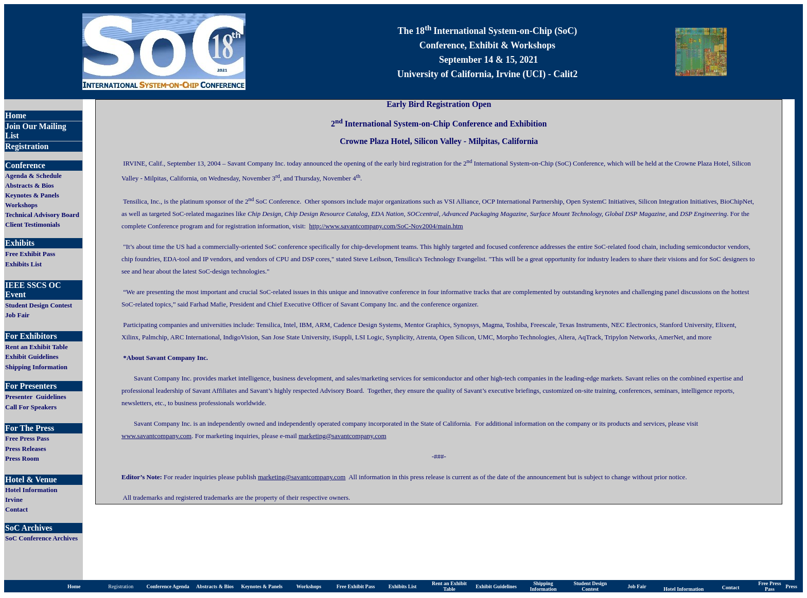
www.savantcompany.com (156, 436)
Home (74, 586)
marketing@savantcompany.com (301, 477)
